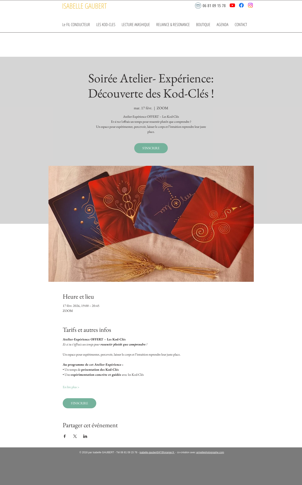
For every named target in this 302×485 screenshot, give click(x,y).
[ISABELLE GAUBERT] (84, 6)
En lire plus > (71, 387)
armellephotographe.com (210, 452)
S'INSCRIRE (151, 148)
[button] (105, 24)
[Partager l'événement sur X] (75, 436)
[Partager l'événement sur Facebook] (65, 436)
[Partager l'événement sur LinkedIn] (85, 436)
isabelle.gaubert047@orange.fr (157, 452)
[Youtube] (232, 5)
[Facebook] (241, 5)
